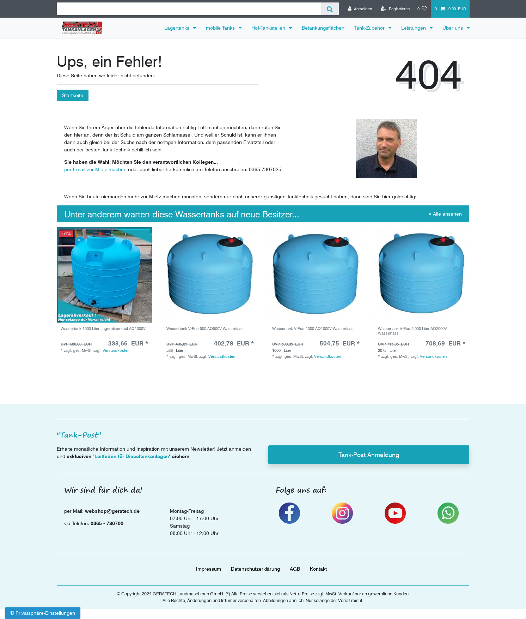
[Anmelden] (360, 9)
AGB (295, 569)
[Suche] (330, 8)
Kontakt (318, 569)
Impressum (208, 569)
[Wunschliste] (422, 9)
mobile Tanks (221, 28)
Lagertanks (177, 28)
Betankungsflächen (323, 28)
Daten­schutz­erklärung (255, 569)
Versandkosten (116, 350)
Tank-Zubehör (370, 28)
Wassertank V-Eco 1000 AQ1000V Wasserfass (313, 328)
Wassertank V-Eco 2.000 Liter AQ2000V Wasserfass (412, 330)
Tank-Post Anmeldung (368, 454)
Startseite (72, 95)
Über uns (453, 28)
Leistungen (414, 28)
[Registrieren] (395, 9)
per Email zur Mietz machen (95, 169)
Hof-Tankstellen (269, 28)
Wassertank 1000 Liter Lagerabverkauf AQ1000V (103, 328)
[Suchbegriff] (189, 8)
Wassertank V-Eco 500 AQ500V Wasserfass (205, 328)
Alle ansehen (445, 214)
